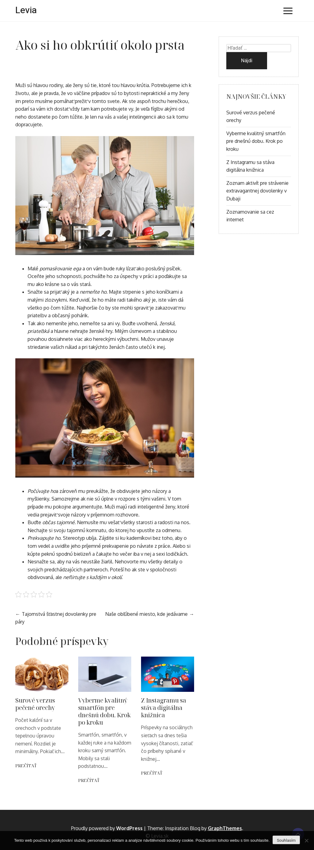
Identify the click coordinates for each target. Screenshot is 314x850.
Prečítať (26, 765)
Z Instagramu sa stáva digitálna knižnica (163, 707)
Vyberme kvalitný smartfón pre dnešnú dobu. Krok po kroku (104, 711)
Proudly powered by (107, 828)
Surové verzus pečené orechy (35, 704)
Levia (26, 10)
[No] (306, 840)
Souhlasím (286, 840)
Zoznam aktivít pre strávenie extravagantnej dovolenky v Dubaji (257, 191)
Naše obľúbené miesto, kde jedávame (146, 614)
